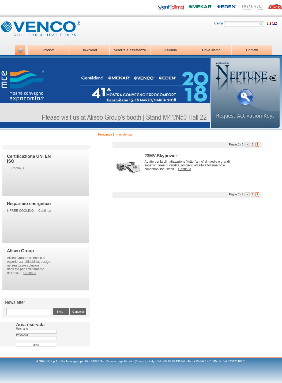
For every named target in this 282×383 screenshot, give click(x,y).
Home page (20, 50)
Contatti (252, 50)
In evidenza (123, 134)
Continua (18, 168)
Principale (105, 134)
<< (247, 144)
